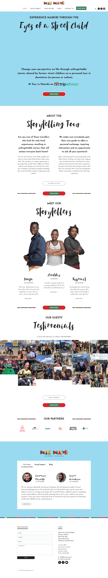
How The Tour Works (66, 532)
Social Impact (35, 8)
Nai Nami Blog (63, 538)
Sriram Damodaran (75, 477)
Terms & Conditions (65, 541)
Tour (25, 8)
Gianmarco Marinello (40, 477)
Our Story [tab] (27, 464)
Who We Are (49, 8)
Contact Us (69, 8)
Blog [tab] (51, 464)
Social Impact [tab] (40, 464)
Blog (59, 8)
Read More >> (28, 298)
